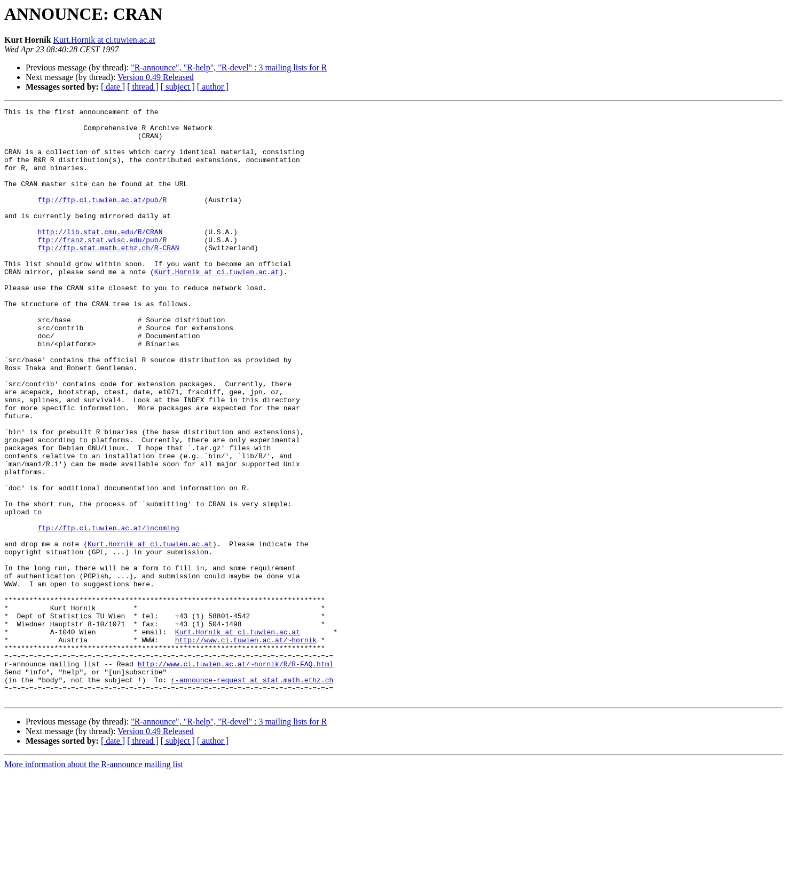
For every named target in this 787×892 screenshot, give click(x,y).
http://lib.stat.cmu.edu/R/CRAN (99, 257)
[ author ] (213, 86)
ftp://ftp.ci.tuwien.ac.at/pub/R (102, 219)
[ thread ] (143, 86)
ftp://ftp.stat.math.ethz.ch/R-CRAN (108, 276)
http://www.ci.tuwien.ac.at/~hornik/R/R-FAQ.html (236, 775)
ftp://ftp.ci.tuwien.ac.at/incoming (108, 612)
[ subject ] (178, 86)
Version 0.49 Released (155, 77)
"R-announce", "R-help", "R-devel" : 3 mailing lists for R (229, 67)
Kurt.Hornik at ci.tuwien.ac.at (104, 39)
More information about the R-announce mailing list (93, 882)
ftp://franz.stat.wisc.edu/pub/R (102, 267)
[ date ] (113, 86)
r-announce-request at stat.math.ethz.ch (252, 795)
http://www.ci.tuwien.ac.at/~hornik (246, 747)
